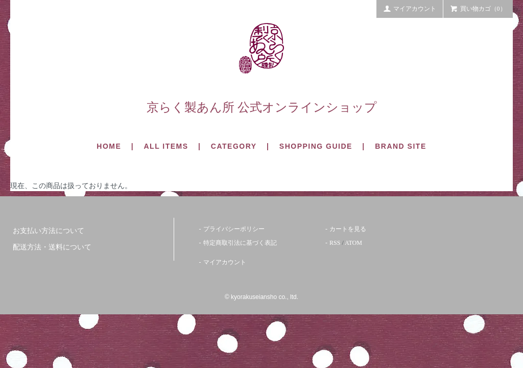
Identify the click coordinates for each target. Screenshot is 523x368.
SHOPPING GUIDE (315, 146)
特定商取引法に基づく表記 (240, 242)
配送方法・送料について (52, 247)
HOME (109, 146)
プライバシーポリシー (234, 229)
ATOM (353, 242)
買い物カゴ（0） (478, 8)
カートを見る (347, 229)
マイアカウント (409, 8)
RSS (334, 242)
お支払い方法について (48, 231)
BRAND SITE (400, 146)
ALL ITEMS (166, 146)
